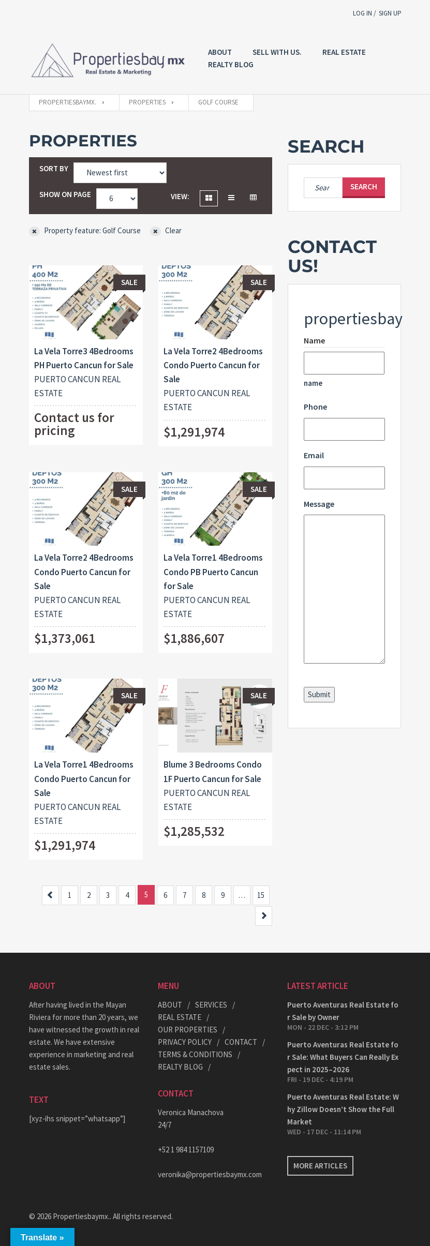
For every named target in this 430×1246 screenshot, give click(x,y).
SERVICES (211, 1005)
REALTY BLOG (231, 64)
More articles (320, 1165)
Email (314, 455)
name (313, 383)
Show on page (65, 194)
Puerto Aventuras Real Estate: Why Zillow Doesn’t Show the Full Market (343, 1109)
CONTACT (241, 1042)
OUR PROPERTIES (187, 1029)
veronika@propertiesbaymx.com (210, 1174)
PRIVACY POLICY (185, 1042)
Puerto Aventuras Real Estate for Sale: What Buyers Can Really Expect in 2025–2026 (342, 1057)
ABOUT (170, 1005)
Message (319, 504)
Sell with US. (277, 52)
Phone (315, 406)
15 (260, 895)
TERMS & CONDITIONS (195, 1054)
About (220, 52)
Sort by (53, 168)
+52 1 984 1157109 (186, 1149)
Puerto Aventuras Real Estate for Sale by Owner (342, 1011)
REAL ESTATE (344, 52)
